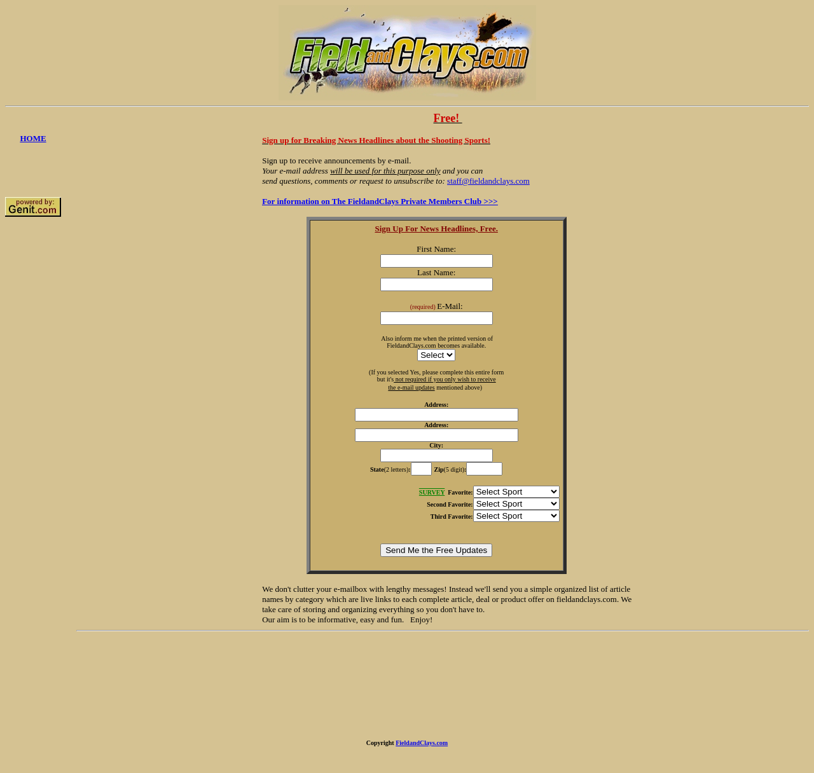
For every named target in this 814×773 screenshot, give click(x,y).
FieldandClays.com (422, 742)
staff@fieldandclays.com (488, 181)
